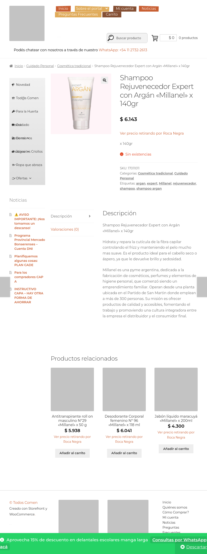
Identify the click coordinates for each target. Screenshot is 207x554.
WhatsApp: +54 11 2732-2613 (123, 50)
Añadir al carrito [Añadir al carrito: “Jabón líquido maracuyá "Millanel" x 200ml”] (176, 449)
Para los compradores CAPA (28, 277)
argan (141, 183)
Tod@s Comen (26, 100)
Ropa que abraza (27, 167)
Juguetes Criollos (28, 154)
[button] (104, 80)
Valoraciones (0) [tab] (65, 229)
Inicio (63, 8)
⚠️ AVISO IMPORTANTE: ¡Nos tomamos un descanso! (29, 221)
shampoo (127, 189)
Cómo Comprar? (175, 512)
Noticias (149, 8)
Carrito (112, 14)
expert (152, 183)
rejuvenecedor (184, 183)
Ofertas (24, 178)
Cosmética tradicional (74, 66)
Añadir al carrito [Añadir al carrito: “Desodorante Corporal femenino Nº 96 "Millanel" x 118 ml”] (124, 453)
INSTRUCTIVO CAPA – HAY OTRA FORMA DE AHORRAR (28, 295)
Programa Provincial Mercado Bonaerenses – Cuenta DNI (29, 242)
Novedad (23, 85)
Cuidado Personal (40, 66)
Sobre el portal (89, 8)
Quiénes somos (174, 507)
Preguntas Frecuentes (78, 14)
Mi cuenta (125, 8)
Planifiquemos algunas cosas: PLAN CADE (26, 260)
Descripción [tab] (61, 216)
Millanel (165, 183)
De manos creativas (22, 140)
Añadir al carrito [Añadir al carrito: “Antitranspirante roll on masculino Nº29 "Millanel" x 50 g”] (72, 453)
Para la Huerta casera (25, 113)
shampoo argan (149, 189)
